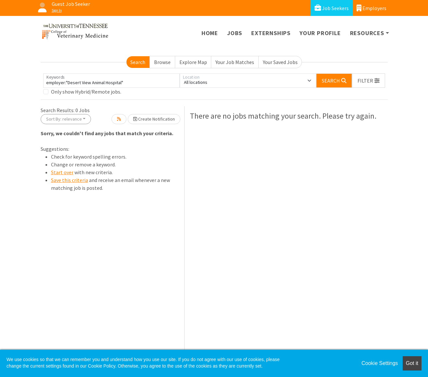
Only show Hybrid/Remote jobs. (86, 91)
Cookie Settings (379, 363)
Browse (162, 62)
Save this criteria (69, 180)
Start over (62, 172)
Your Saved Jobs (280, 62)
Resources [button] (367, 33)
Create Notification (154, 119)
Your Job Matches (234, 62)
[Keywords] (111, 80)
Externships (271, 33)
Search (137, 62)
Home (209, 33)
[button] (368, 80)
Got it (412, 363)
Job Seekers (332, 8)
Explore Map (193, 62)
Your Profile (320, 33)
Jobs (234, 33)
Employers (371, 8)
